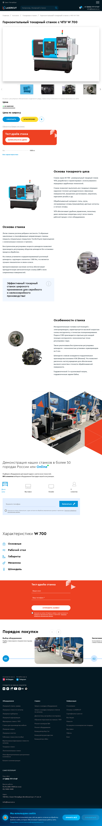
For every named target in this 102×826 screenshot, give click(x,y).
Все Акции (70, 715)
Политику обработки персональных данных (50, 612)
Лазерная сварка (9, 727)
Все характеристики (10, 155)
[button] (100, 89)
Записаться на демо (17, 140)
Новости (69, 719)
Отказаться (90, 817)
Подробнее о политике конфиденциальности (27, 822)
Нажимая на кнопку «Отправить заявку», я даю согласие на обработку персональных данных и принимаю (51, 612)
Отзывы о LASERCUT (73, 707)
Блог (68, 734)
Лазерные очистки (9, 731)
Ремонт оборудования (42, 725)
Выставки (69, 727)
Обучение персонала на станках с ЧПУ (48, 717)
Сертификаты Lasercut (74, 711)
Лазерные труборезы (10, 711)
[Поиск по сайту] (39, 8)
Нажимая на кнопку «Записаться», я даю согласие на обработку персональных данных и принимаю (41, 509)
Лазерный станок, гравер (11, 703)
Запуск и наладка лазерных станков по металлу (47, 708)
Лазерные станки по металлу (13, 707)
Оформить (11, 119)
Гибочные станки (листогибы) (13, 734)
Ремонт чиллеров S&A (42, 721)
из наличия (9, 106)
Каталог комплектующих (11, 758)
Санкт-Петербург (9, 768)
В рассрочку (29, 119)
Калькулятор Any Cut (42, 729)
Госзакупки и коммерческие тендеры (79, 723)
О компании (70, 703)
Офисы (69, 731)
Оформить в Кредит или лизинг (14, 126)
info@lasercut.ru (93, 9)
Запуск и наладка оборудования (46, 703)
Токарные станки (9, 744)
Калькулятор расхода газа (44, 733)
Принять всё (71, 817)
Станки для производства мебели (14, 723)
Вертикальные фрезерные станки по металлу (16, 739)
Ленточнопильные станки (12, 748)
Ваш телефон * (39, 595)
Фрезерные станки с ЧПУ (11, 719)
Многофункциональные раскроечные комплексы (16, 753)
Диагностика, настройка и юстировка (48, 713)
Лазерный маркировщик (11, 715)
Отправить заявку (51, 605)
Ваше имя (37, 588)
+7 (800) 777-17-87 (91, 7)
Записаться (68, 502)
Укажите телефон (13, 502)
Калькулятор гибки (41, 736)
